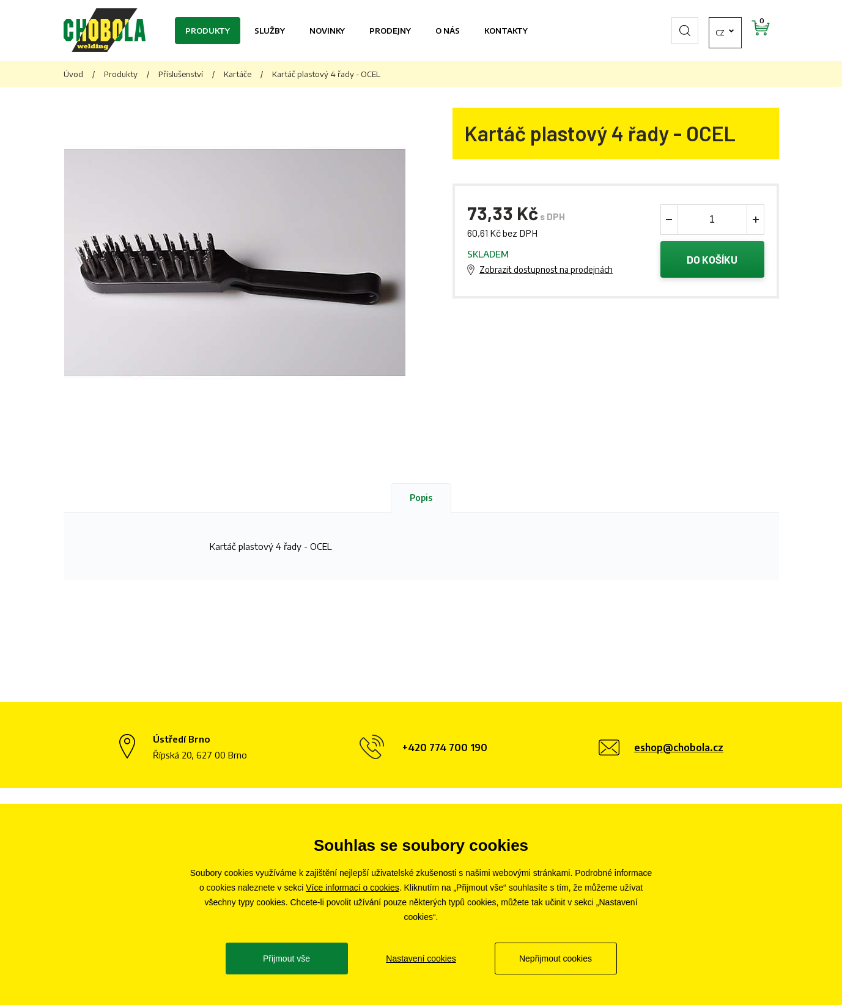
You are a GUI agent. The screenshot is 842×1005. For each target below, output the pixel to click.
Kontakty (506, 30)
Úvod (73, 74)
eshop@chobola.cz (678, 747)
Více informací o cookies (352, 887)
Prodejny (390, 30)
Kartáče (237, 74)
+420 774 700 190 (444, 747)
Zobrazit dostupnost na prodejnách (546, 269)
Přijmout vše (286, 958)
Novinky (327, 30)
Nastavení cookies (421, 958)
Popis (421, 497)
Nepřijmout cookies (555, 958)
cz (687, 30)
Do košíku (712, 259)
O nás (447, 30)
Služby (269, 30)
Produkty (207, 30)
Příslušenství (180, 74)
